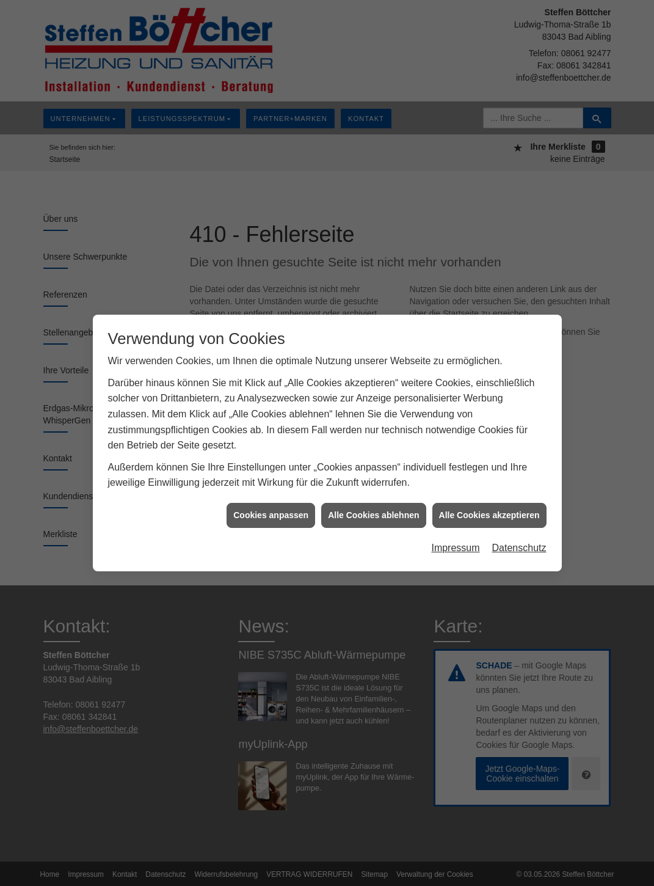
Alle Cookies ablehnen (373, 509)
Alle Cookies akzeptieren (489, 509)
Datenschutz (519, 542)
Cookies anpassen (270, 509)
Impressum (455, 542)
